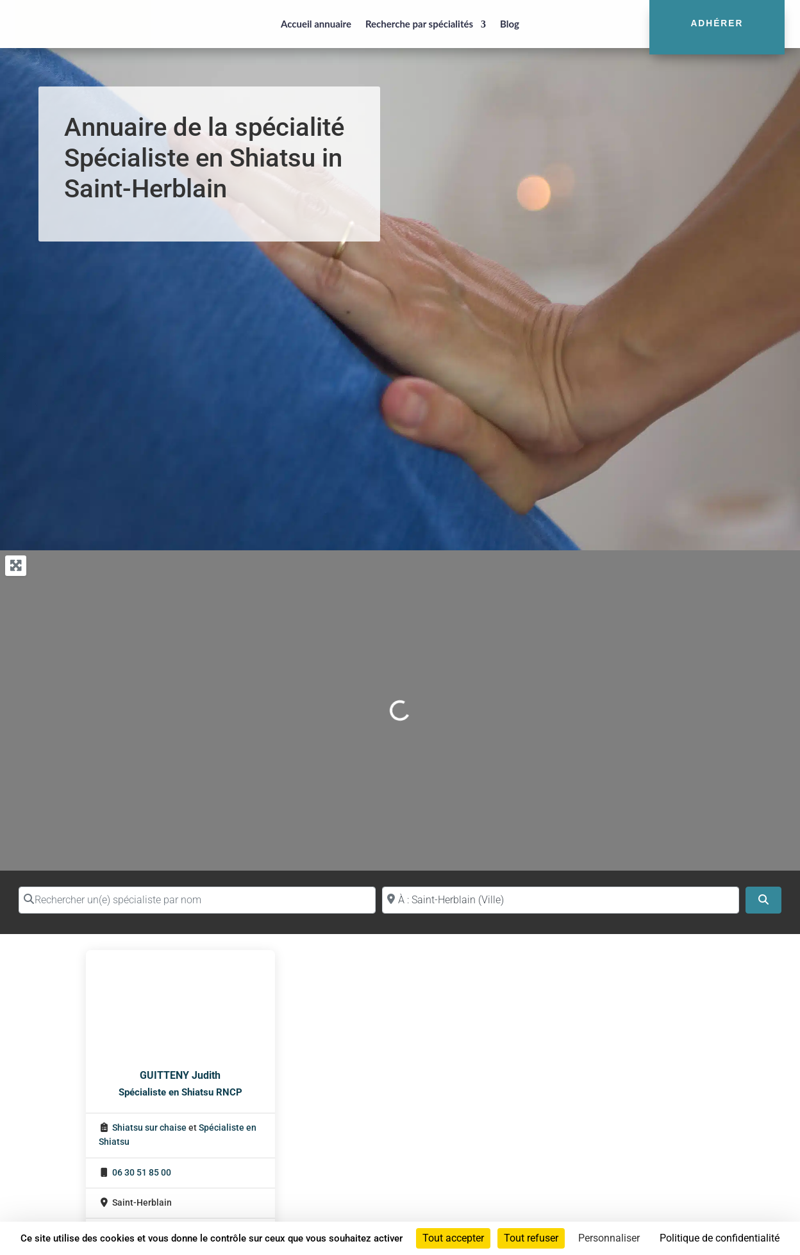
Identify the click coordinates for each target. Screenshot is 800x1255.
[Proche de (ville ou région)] (560, 900)
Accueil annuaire (316, 23)
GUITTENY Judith (180, 1075)
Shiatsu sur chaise (149, 1127)
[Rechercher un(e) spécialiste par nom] (197, 900)
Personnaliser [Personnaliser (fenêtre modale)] (609, 1238)
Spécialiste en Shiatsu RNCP (180, 1092)
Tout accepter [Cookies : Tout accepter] (453, 1238)
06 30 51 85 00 (141, 1172)
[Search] (763, 900)
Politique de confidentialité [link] (719, 1238)
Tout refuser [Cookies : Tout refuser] (531, 1238)
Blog (509, 23)
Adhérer (716, 23)
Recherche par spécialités (419, 23)
